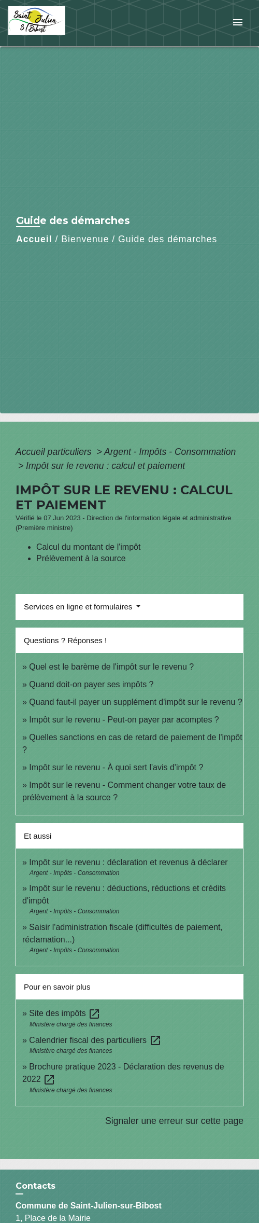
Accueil (34, 239)
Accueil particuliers (55, 452)
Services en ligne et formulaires (79, 606)
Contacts (35, 1186)
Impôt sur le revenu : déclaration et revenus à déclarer (128, 862)
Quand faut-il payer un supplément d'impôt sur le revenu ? (135, 702)
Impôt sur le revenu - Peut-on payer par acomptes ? (124, 719)
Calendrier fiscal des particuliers (95, 1040)
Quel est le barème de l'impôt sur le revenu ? (111, 666)
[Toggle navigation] (238, 23)
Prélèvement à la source (81, 558)
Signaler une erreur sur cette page (174, 1121)
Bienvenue (85, 239)
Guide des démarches (167, 239)
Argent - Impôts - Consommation (170, 452)
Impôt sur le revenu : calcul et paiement (105, 466)
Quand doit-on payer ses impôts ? (91, 684)
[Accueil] (47, 23)
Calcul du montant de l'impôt (88, 547)
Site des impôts (64, 1013)
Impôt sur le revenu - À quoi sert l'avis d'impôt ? (116, 767)
